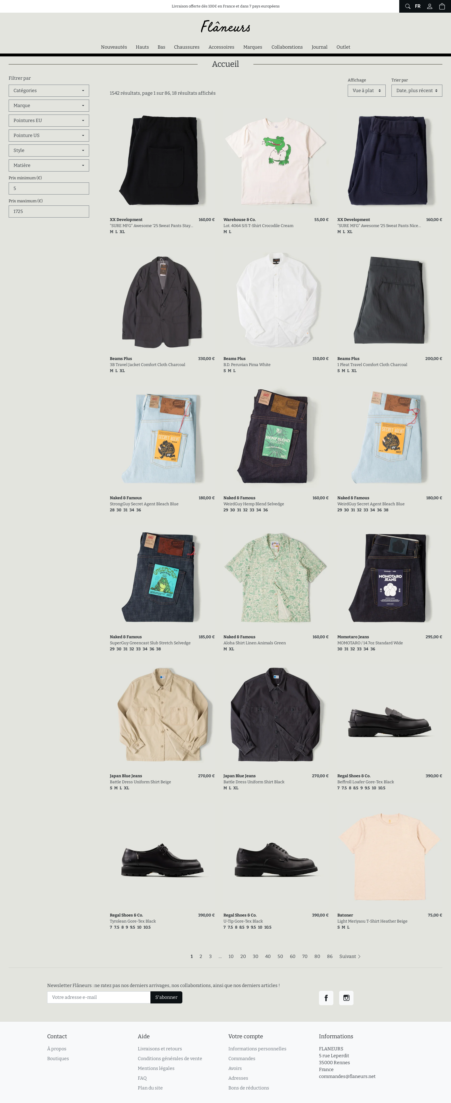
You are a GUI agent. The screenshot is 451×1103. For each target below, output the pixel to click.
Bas (161, 47)
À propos (56, 1048)
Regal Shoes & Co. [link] (353, 776)
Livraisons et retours (160, 1048)
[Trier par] (416, 91)
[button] (442, 6)
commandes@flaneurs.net (347, 1076)
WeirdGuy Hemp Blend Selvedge (253, 504)
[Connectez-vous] (429, 6)
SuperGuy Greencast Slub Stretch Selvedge (150, 643)
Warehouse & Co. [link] (239, 219)
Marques (252, 47)
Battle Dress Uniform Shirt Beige (140, 782)
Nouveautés (114, 47)
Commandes (241, 1058)
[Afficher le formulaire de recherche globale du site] (407, 6)
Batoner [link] (345, 915)
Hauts (142, 47)
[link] (162, 160)
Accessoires (221, 47)
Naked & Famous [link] (126, 498)
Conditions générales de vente (170, 1058)
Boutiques (58, 1058)
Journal (320, 47)
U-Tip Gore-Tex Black (243, 921)
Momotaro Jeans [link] (353, 637)
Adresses (238, 1078)
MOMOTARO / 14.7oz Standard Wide (370, 643)
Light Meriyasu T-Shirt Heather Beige (372, 921)
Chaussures (187, 47)
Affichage (357, 80)
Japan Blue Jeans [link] (126, 776)
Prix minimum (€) (25, 178)
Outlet (343, 47)
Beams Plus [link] (121, 358)
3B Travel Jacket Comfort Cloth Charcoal (147, 364)
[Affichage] (367, 91)
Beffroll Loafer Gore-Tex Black (365, 782)
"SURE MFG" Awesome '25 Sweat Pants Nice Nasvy (377, 226)
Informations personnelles (257, 1048)
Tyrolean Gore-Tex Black (133, 921)
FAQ (142, 1078)
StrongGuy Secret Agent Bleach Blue (144, 504)
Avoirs (235, 1068)
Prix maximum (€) (26, 201)
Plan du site (150, 1088)
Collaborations (287, 47)
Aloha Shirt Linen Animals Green (254, 643)
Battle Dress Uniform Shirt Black (253, 782)
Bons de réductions (248, 1088)
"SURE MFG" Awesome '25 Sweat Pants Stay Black (150, 226)
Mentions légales (156, 1068)
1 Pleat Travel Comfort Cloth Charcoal (372, 364)
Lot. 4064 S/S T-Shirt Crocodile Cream (258, 225)
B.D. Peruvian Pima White (247, 364)
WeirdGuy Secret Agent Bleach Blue (371, 504)
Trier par (399, 80)
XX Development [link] (126, 219)
